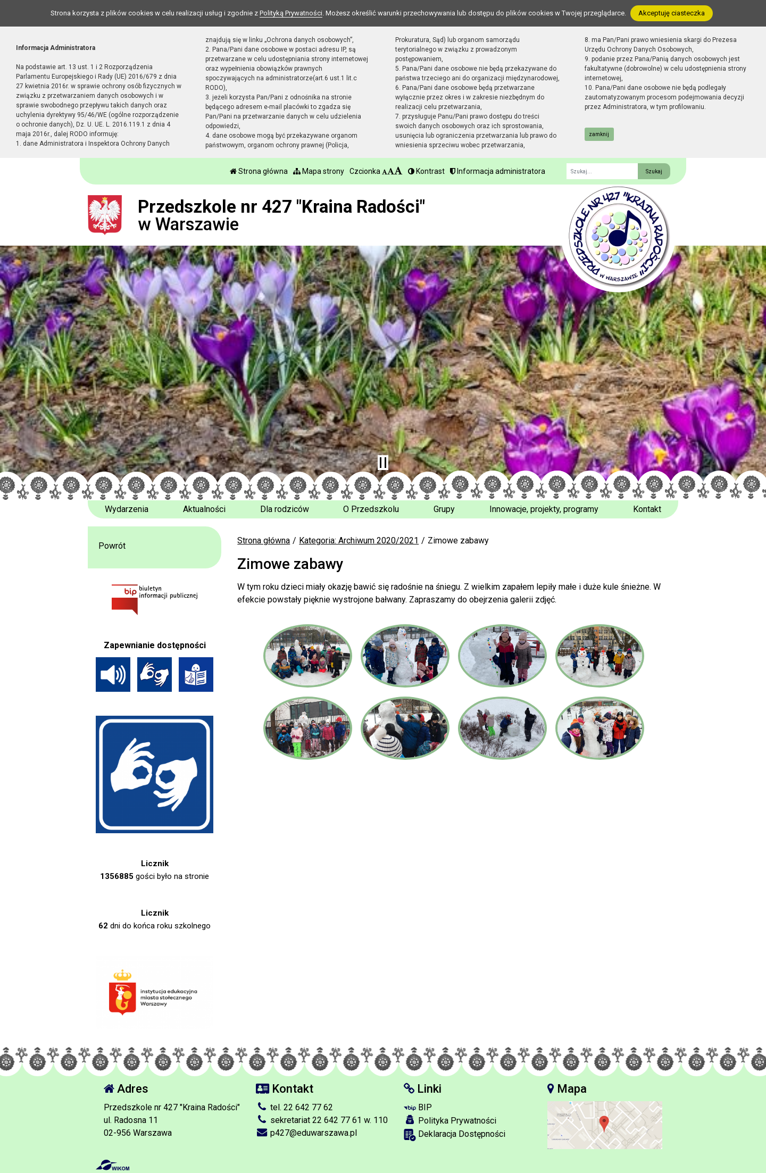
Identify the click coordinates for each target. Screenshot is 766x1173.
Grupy (444, 509)
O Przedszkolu (371, 509)
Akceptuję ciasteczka (671, 13)
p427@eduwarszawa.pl (306, 1133)
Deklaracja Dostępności (454, 1135)
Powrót (112, 546)
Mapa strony (318, 171)
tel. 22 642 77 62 (294, 1107)
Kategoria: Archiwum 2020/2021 (359, 540)
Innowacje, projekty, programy (543, 509)
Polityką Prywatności (291, 13)
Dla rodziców (284, 509)
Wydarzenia (126, 509)
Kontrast (426, 171)
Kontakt (647, 509)
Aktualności (204, 509)
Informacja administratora (497, 171)
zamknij (599, 134)
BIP (418, 1107)
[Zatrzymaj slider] (383, 462)
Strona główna (259, 171)
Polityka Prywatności (450, 1120)
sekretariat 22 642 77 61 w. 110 (322, 1120)
